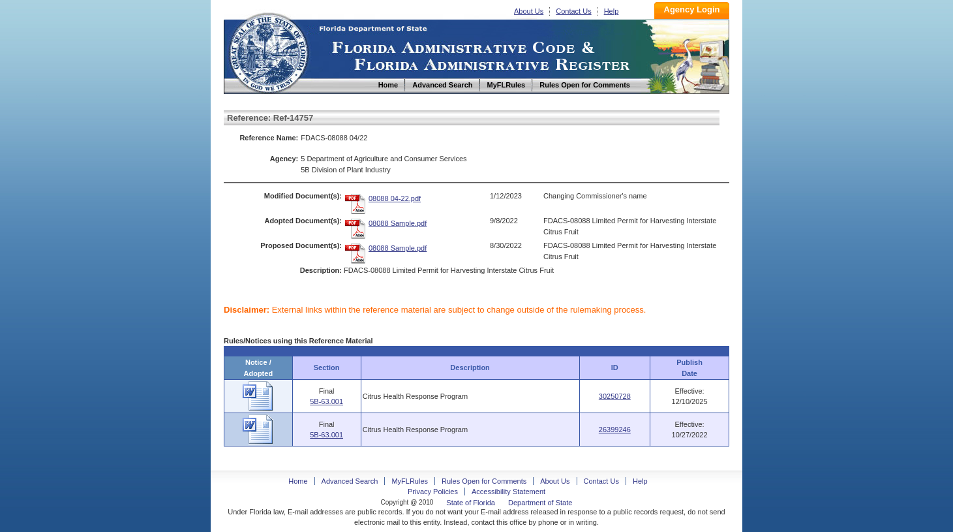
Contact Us (573, 11)
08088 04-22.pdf (395, 198)
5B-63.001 (326, 401)
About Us (528, 11)
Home (268, 51)
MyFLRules (409, 481)
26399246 (615, 429)
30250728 (615, 396)
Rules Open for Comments (484, 481)
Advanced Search (350, 481)
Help (611, 11)
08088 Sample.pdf (398, 223)
